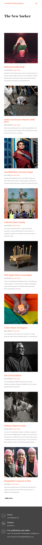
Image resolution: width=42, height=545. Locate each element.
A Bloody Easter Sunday (14, 222)
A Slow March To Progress (15, 328)
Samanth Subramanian (14, 3)
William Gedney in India (15, 426)
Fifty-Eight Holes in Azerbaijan (18, 275)
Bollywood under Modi (14, 67)
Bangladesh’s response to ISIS (17, 481)
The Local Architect (12, 375)
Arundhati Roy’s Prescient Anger (18, 172)
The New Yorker (16, 70)
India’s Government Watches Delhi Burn (19, 120)
